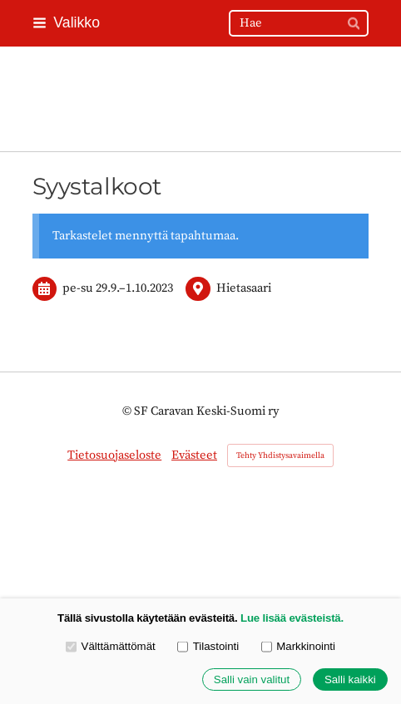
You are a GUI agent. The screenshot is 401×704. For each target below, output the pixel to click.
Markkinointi (298, 646)
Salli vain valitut (252, 679)
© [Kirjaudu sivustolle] (128, 411)
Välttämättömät (111, 646)
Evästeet (194, 455)
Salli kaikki (350, 679)
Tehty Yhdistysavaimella (280, 455)
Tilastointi (208, 646)
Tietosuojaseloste (114, 455)
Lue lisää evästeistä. (292, 618)
